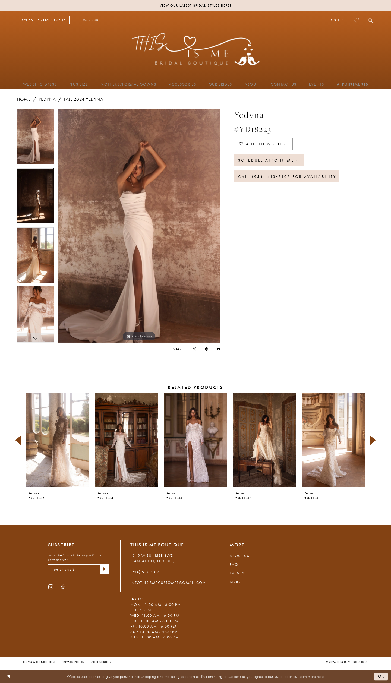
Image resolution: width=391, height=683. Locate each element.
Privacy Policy (73, 662)
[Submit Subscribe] (104, 569)
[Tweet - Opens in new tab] (194, 348)
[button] (337, 20)
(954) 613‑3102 (144, 571)
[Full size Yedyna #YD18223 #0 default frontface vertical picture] (139, 226)
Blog (235, 581)
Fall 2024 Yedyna (83, 99)
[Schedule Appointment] (43, 20)
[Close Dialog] (8, 676)
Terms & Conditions (39, 662)
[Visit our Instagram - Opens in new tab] (50, 587)
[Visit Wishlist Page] (356, 20)
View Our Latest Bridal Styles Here (195, 5)
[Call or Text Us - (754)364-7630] (91, 20)
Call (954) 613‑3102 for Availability (287, 176)
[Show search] (369, 20)
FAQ (234, 564)
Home (23, 99)
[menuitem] (43, 20)
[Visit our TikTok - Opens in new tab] (62, 587)
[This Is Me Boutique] (195, 49)
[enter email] (78, 569)
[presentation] (57, 440)
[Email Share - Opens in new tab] (218, 348)
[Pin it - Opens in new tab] (207, 348)
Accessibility (101, 662)
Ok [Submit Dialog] (381, 676)
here (320, 676)
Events (237, 573)
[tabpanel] (35, 138)
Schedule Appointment (269, 160)
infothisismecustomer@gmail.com (168, 582)
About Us (239, 555)
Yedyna (47, 99)
